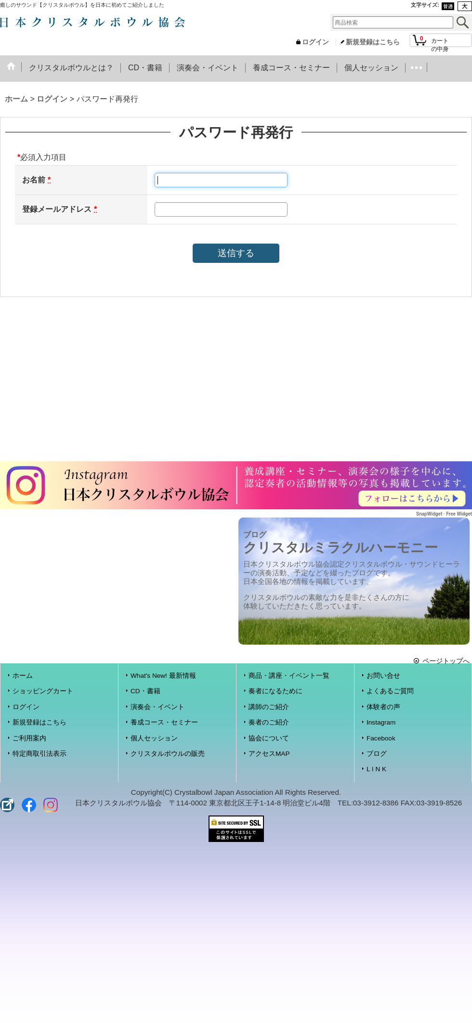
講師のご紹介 (269, 707)
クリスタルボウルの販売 (168, 753)
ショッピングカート (43, 691)
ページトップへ (446, 660)
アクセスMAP (269, 753)
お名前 (33, 180)
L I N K (376, 769)
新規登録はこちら (373, 42)
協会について (269, 738)
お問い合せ (383, 675)
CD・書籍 (145, 691)
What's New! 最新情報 (163, 675)
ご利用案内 (29, 738)
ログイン (315, 42)
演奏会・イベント (157, 707)
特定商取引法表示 (39, 753)
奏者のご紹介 (269, 722)
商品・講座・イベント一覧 (289, 675)
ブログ (377, 753)
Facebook (381, 738)
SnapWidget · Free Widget (444, 514)
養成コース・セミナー (164, 722)
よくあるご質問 (390, 691)
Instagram (381, 722)
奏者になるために (275, 691)
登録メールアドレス (57, 209)
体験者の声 (383, 707)
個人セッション (154, 738)
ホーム (23, 675)
